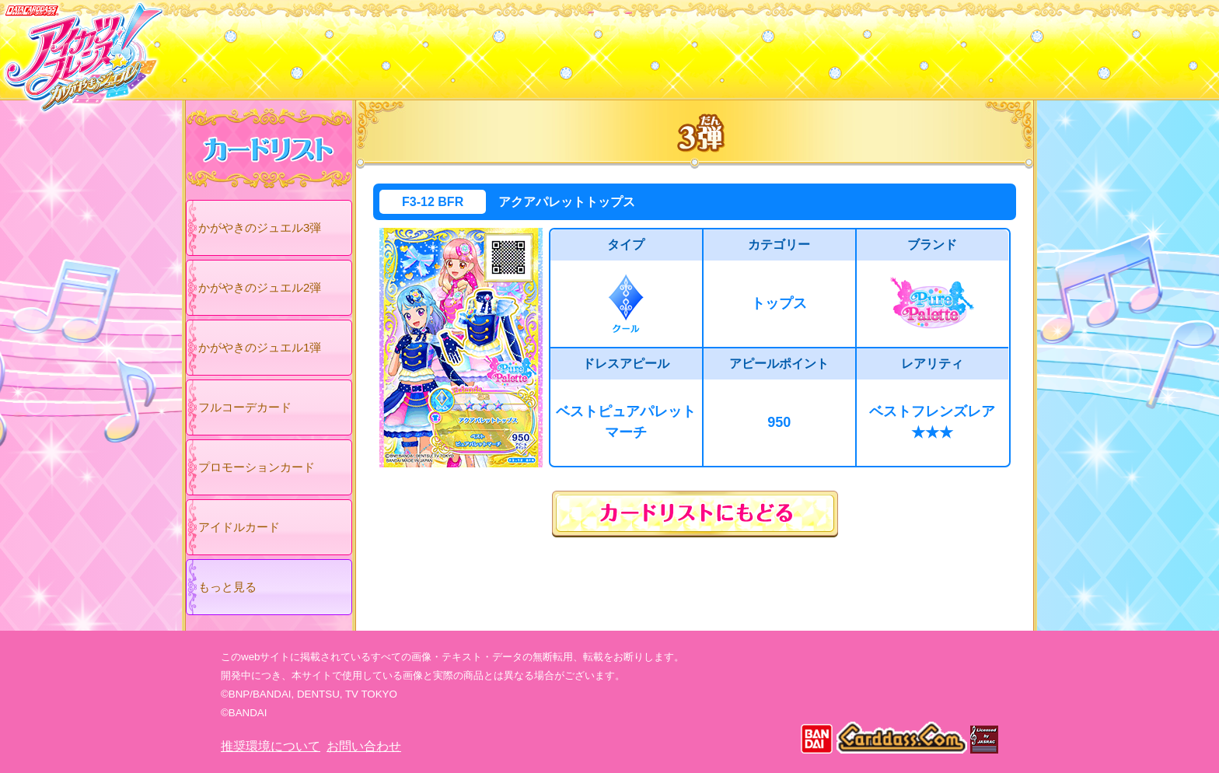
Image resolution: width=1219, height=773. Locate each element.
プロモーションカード (256, 467)
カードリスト (510, 46)
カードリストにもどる (695, 514)
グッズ (708, 46)
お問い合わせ (364, 746)
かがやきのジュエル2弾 (259, 287)
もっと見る (227, 586)
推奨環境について (270, 746)
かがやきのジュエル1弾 (259, 347)
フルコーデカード (245, 407)
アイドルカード (239, 526)
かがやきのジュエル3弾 (259, 227)
